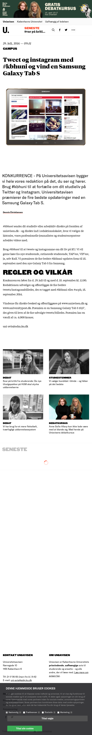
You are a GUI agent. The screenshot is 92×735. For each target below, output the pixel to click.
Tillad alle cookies (24, 728)
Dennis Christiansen (13, 212)
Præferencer (33, 712)
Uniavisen (8, 21)
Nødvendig (15, 712)
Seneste (31, 28)
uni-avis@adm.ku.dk (21, 680)
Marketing (66, 712)
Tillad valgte (47, 718)
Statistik (50, 712)
